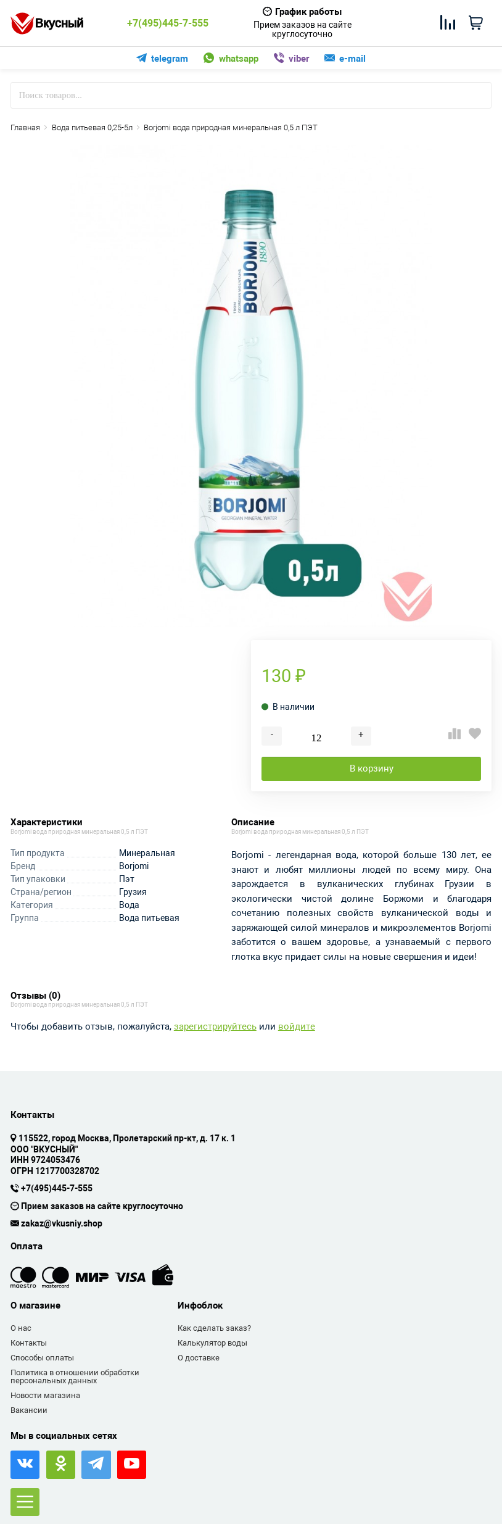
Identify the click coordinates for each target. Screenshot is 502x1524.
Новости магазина (45, 1395)
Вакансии (28, 1410)
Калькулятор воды (212, 1343)
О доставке (199, 1358)
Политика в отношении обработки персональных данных (74, 1376)
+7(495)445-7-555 (167, 23)
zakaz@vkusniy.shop (61, 1224)
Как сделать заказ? (214, 1328)
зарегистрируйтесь (215, 1026)
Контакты (28, 1343)
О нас (20, 1328)
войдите (296, 1026)
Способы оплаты (42, 1358)
